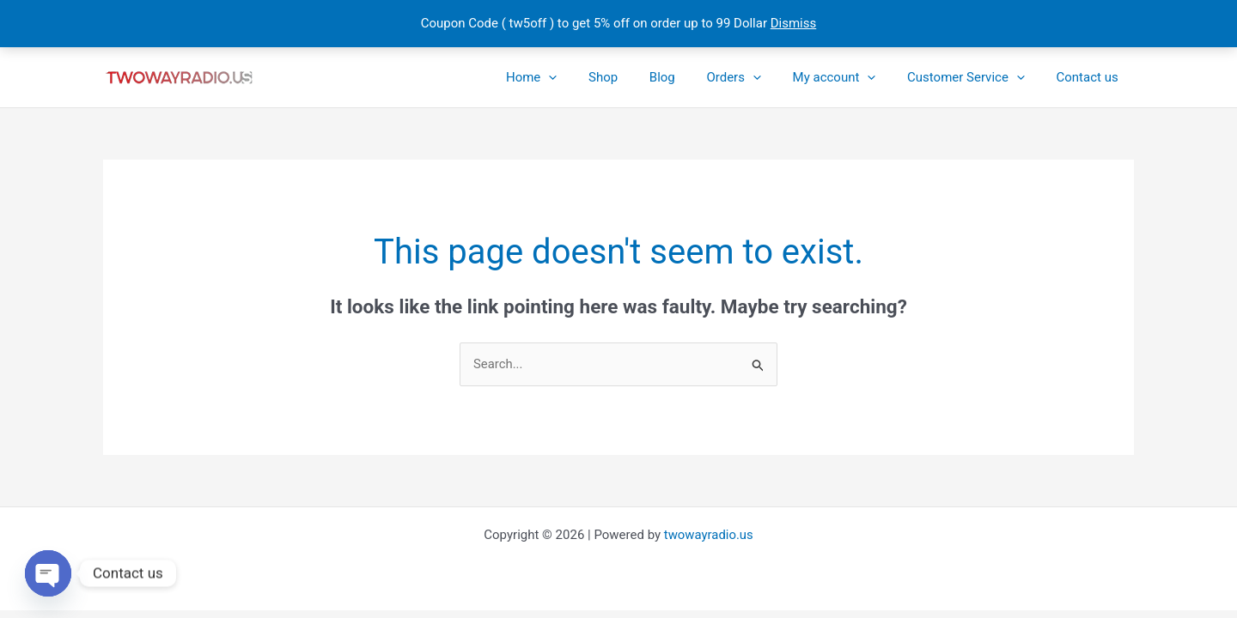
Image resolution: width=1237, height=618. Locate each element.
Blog (688, 77)
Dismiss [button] (794, 23)
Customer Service (974, 77)
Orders (754, 77)
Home (568, 77)
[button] (586, 77)
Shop (634, 77)
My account (848, 77)
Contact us (1090, 77)
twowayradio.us (708, 534)
